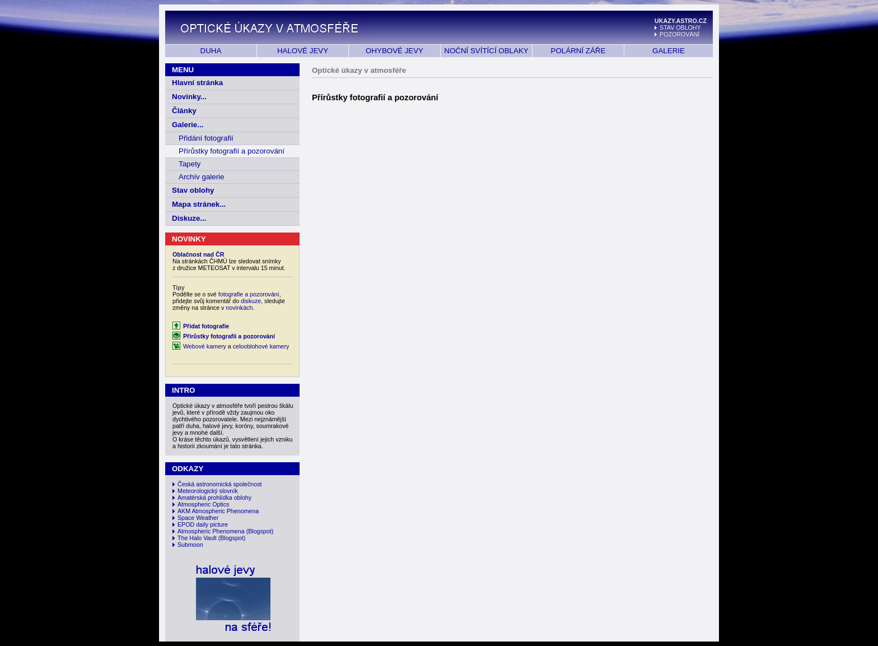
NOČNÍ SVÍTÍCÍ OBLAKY (486, 51)
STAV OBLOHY (680, 27)
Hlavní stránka (197, 82)
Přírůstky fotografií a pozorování (231, 151)
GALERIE (668, 51)
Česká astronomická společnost (219, 484)
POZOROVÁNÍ (679, 34)
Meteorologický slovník (208, 490)
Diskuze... (189, 218)
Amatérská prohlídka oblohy (214, 497)
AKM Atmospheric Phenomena (218, 511)
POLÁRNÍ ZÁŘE (578, 51)
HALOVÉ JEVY (302, 51)
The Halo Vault (197, 538)
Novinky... (189, 96)
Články (184, 110)
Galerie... (187, 124)
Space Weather (198, 517)
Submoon (190, 544)
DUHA (211, 51)
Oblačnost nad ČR (198, 254)
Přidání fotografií (206, 138)
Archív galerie (202, 177)
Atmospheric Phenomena (211, 531)
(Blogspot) (260, 531)
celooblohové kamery (261, 346)
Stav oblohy (193, 190)
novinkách (239, 307)
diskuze (251, 301)
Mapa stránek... (199, 204)
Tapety (189, 164)
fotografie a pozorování (248, 294)
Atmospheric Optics (203, 504)
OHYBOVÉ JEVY (394, 51)
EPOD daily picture (203, 524)
